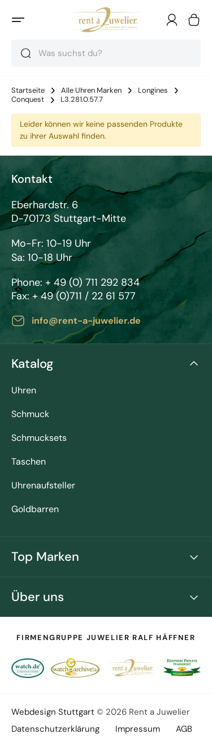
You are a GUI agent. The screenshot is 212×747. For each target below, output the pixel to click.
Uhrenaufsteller (43, 486)
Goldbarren (35, 509)
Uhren (23, 391)
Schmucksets (39, 438)
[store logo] (106, 19)
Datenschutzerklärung (55, 729)
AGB (184, 729)
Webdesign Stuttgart (52, 712)
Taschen (28, 462)
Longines (153, 90)
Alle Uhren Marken (91, 90)
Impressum (137, 729)
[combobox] (106, 53)
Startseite (28, 90)
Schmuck (30, 414)
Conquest (27, 99)
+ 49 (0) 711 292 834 (92, 282)
